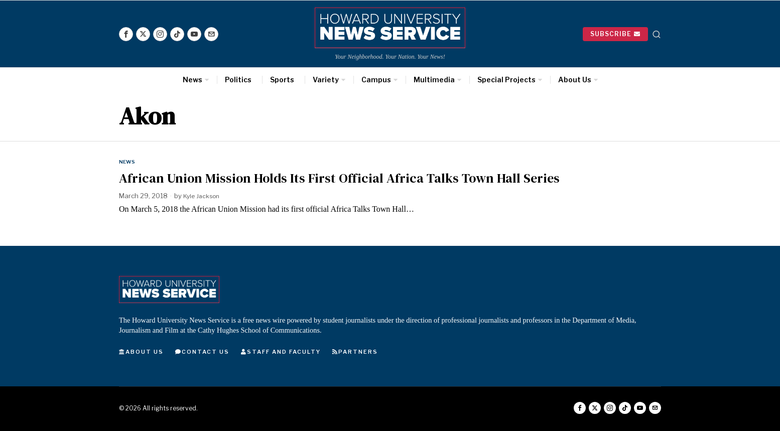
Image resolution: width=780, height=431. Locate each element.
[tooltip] (126, 34)
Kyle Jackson (203, 196)
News (128, 161)
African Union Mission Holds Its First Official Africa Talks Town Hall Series (339, 178)
